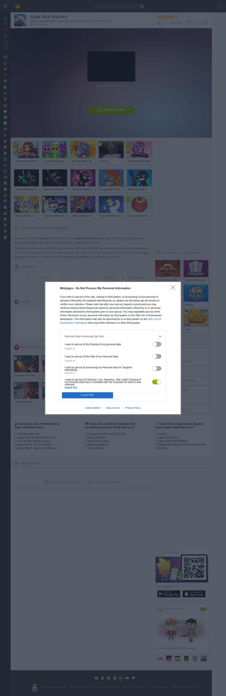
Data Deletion (92, 407)
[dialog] (113, 348)
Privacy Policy (133, 407)
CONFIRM (87, 395)
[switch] (156, 344)
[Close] (174, 288)
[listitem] (113, 336)
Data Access (113, 407)
